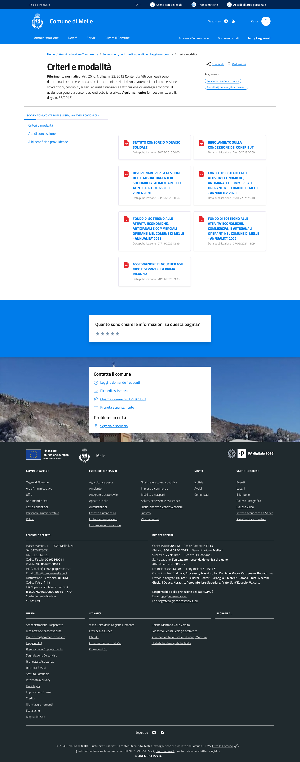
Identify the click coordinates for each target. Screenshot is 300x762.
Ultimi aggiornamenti (39, 704)
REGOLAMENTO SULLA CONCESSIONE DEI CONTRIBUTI (231, 145)
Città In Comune (222, 746)
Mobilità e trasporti (153, 494)
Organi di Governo (37, 482)
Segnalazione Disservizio (41, 655)
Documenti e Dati (37, 500)
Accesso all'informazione (194, 38)
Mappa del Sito (35, 716)
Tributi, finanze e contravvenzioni (162, 506)
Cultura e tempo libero (103, 519)
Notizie (198, 482)
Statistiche (33, 710)
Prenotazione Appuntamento (44, 649)
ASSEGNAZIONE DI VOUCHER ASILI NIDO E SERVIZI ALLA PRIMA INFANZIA (158, 269)
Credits (30, 698)
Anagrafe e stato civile (103, 494)
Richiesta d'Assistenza (40, 661)
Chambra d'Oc (98, 649)
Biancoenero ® (165, 751)
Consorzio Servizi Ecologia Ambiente (174, 631)
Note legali (33, 686)
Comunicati (201, 494)
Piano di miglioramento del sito (45, 637)
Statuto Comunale (37, 673)
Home (51, 54)
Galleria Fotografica (248, 500)
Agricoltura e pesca (101, 482)
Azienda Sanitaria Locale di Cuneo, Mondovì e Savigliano (187, 637)
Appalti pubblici (98, 500)
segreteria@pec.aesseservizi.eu (178, 600)
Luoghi (240, 488)
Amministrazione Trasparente (78, 54)
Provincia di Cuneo (100, 631)
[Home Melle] (61, 21)
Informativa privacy (38, 680)
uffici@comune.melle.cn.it (50, 573)
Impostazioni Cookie (38, 692)
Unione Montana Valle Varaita (171, 624)
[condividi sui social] (214, 64)
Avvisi (198, 488)
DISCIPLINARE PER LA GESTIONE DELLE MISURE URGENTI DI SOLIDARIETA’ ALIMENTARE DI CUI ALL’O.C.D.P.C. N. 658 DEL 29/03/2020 (158, 182)
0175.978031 (40, 550)
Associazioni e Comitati (251, 519)
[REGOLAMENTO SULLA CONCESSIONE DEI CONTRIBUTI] (201, 142)
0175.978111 (40, 555)
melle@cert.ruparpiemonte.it (52, 568)
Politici (30, 519)
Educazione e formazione (105, 525)
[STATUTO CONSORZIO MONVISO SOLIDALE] (126, 142)
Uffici (29, 494)
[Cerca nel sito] (266, 21)
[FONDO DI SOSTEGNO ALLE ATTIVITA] (201, 173)
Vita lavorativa (150, 519)
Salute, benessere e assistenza (160, 500)
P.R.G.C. (94, 637)
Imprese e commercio (154, 488)
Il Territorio (243, 494)
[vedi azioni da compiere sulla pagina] (236, 64)
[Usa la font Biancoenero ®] (166, 4)
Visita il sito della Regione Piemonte (112, 624)
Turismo (146, 513)
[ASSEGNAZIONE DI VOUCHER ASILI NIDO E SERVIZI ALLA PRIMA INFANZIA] (126, 264)
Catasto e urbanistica (102, 513)
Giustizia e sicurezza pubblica (159, 482)
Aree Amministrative (39, 488)
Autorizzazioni (98, 506)
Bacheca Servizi (36, 667)
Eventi (240, 482)
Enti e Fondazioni (37, 506)
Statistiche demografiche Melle (171, 643)
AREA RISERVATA (148, 756)
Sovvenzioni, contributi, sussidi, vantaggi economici (136, 54)
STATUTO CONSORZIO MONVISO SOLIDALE (156, 145)
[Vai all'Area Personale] (247, 4)
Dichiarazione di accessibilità (44, 631)
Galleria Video (245, 506)
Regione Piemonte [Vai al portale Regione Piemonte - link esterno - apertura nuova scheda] (39, 4)
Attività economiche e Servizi (254, 513)
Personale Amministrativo (42, 513)
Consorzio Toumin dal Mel (105, 643)
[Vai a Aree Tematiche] (205, 4)
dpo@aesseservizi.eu (174, 596)
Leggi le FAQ (34, 643)
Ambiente (95, 488)
